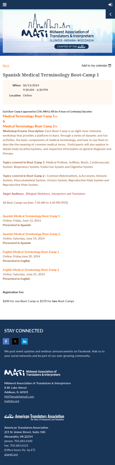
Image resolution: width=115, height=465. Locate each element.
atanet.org (11, 454)
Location (15, 95)
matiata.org (11, 401)
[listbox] (97, 65)
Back (6, 65)
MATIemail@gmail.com (19, 396)
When (17, 85)
